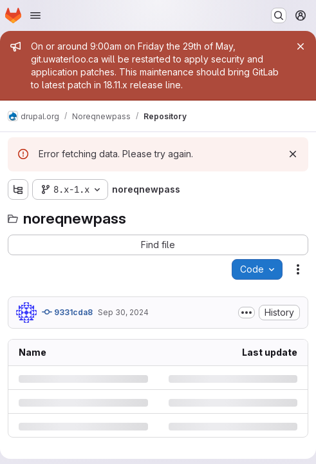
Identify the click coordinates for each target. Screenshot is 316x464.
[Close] (300, 46)
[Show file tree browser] (18, 189)
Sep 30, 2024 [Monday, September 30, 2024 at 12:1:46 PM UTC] (123, 312)
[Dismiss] (293, 154)
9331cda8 (67, 312)
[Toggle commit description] (246, 312)
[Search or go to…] (278, 15)
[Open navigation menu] (35, 15)
